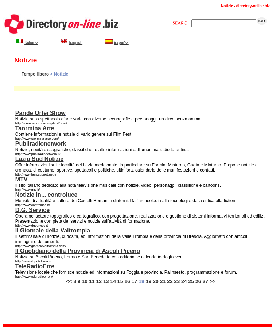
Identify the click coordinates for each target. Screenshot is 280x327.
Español (121, 42)
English (75, 42)
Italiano (31, 42)
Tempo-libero (35, 74)
